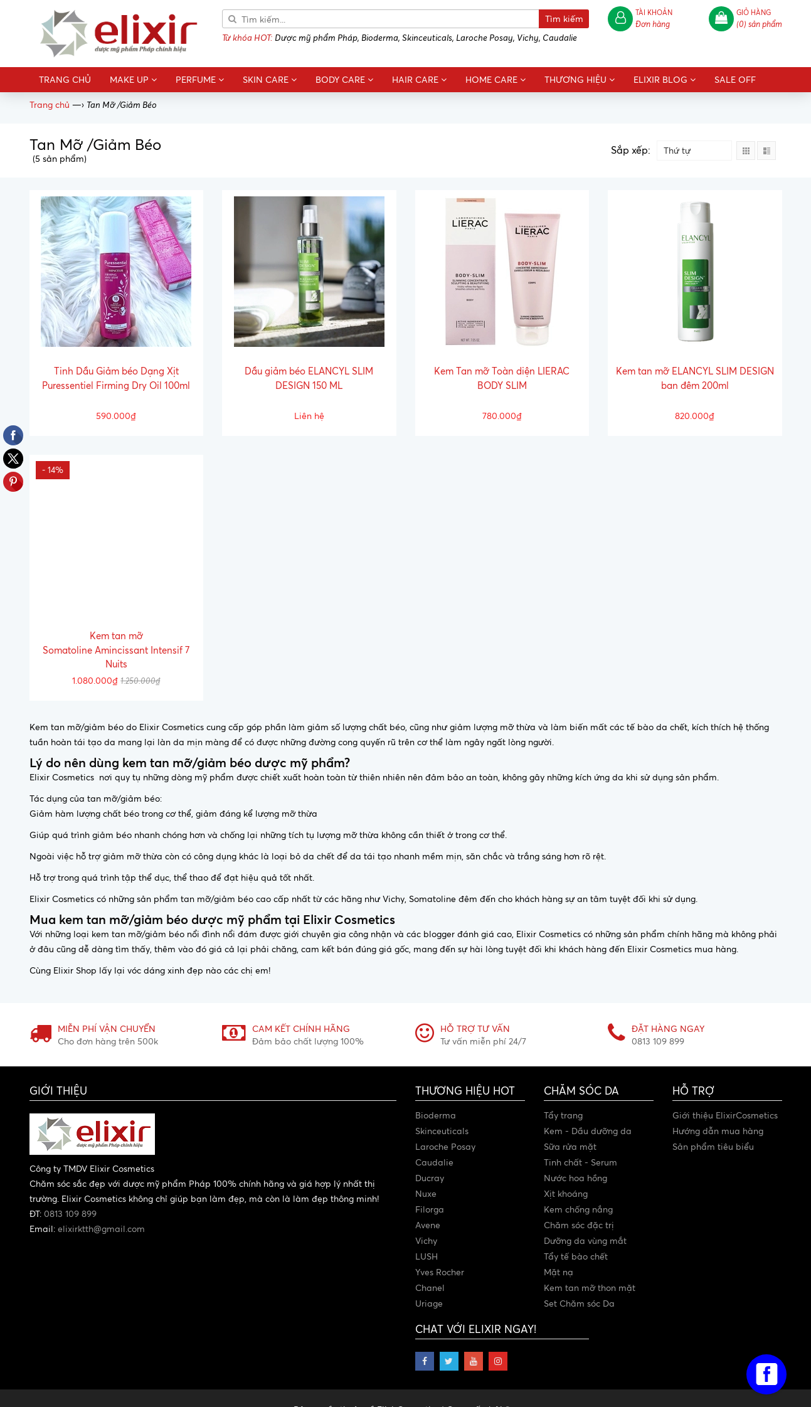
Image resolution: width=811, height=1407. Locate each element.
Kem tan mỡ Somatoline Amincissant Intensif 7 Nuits (116, 650)
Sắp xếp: (630, 150)
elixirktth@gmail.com (101, 1228)
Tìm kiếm (564, 18)
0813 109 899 (70, 1213)
